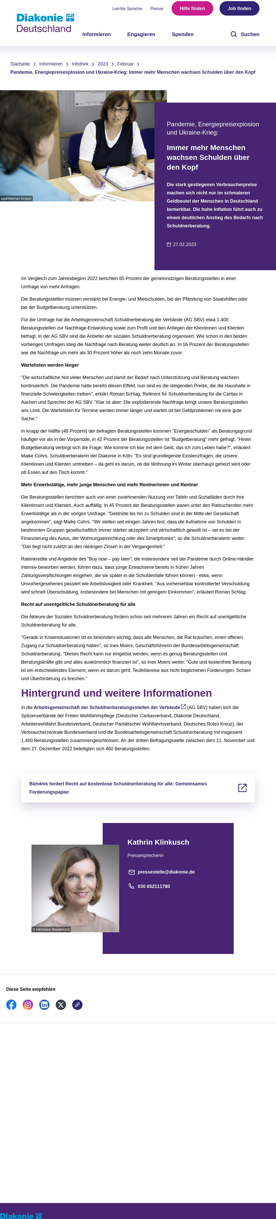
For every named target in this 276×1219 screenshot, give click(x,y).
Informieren (51, 64)
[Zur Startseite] (45, 23)
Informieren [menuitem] (96, 36)
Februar (125, 64)
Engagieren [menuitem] (141, 36)
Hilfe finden (192, 10)
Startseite (20, 64)
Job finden (239, 10)
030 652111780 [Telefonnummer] (148, 886)
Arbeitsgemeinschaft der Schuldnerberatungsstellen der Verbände (107, 707)
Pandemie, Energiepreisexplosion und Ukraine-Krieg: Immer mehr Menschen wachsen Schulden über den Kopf (132, 72)
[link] (11, 1008)
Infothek (80, 64)
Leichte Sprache (127, 10)
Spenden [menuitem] (182, 36)
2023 (103, 64)
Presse (156, 10)
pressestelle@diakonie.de (161, 872)
